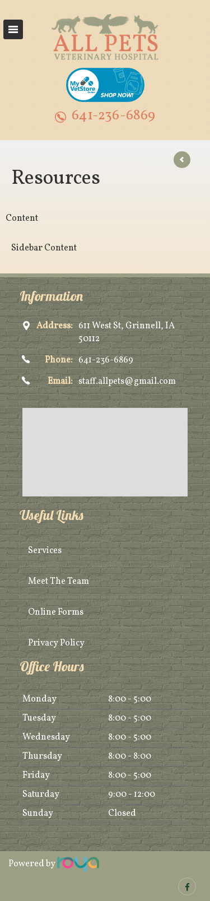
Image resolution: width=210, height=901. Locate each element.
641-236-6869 (113, 116)
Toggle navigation (13, 29)
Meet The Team (58, 581)
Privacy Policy (56, 643)
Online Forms (55, 612)
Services (45, 551)
